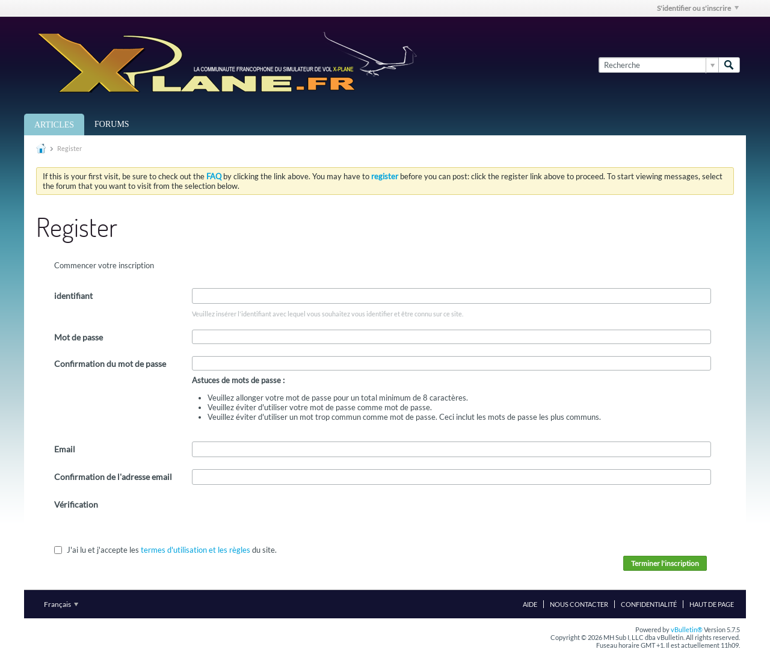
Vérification (76, 504)
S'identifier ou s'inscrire (698, 8)
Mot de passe (78, 337)
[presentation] (283, 520)
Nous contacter (579, 604)
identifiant (73, 296)
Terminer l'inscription (665, 563)
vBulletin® (687, 629)
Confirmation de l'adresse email (113, 477)
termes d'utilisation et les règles (195, 550)
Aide (530, 604)
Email (64, 449)
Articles (54, 124)
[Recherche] (658, 65)
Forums (111, 124)
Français (61, 604)
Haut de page (711, 604)
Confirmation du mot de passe (110, 363)
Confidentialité (649, 604)
